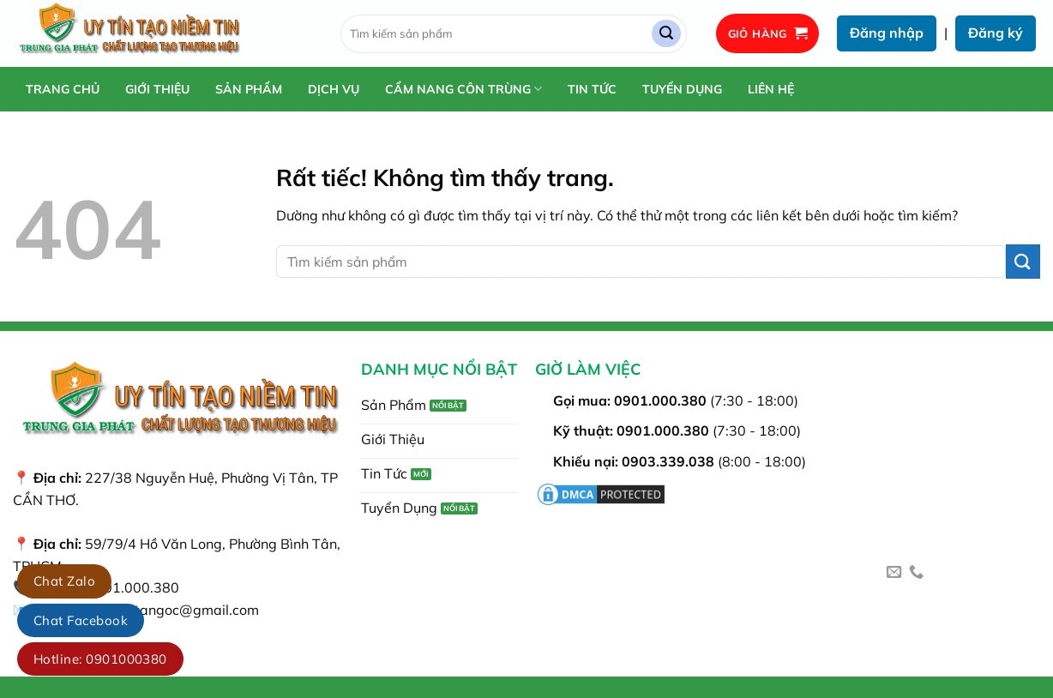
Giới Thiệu (157, 89)
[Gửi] (666, 34)
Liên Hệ (771, 89)
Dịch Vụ (333, 89)
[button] (768, 34)
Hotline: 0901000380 (100, 659)
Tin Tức (592, 89)
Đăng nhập (887, 32)
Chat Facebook (80, 620)
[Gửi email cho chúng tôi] (894, 572)
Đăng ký (995, 32)
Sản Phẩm (248, 89)
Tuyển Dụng (682, 89)
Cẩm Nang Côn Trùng (463, 89)
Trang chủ (62, 89)
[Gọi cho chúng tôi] (916, 572)
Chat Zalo (64, 581)
